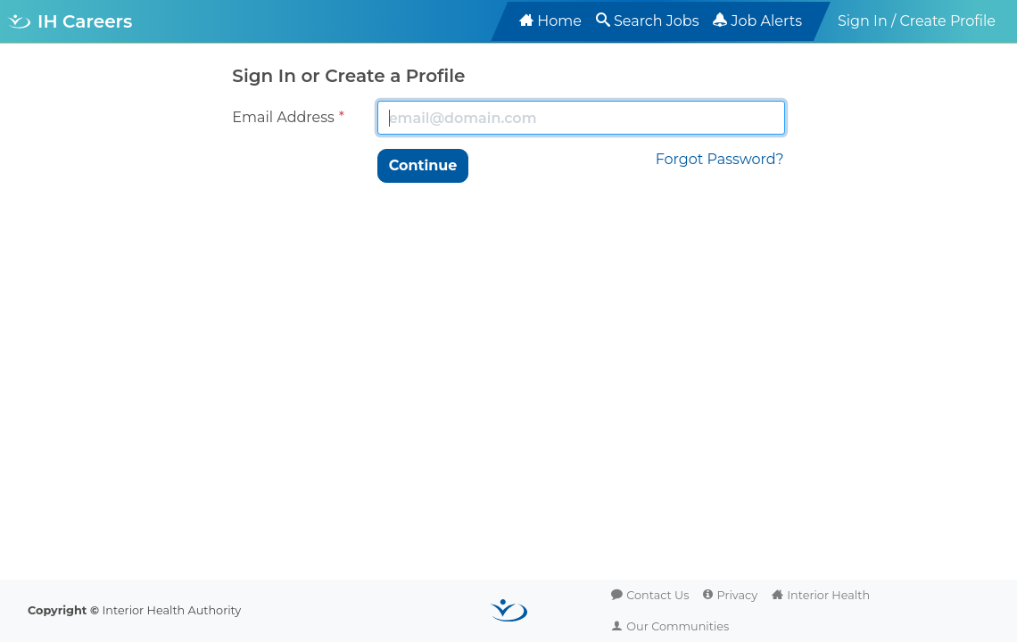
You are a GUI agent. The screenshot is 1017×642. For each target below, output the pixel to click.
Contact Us (657, 595)
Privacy (736, 595)
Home (559, 20)
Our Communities (677, 626)
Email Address (283, 117)
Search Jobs (656, 20)
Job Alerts (766, 20)
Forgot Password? (720, 159)
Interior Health (828, 595)
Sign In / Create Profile (917, 20)
